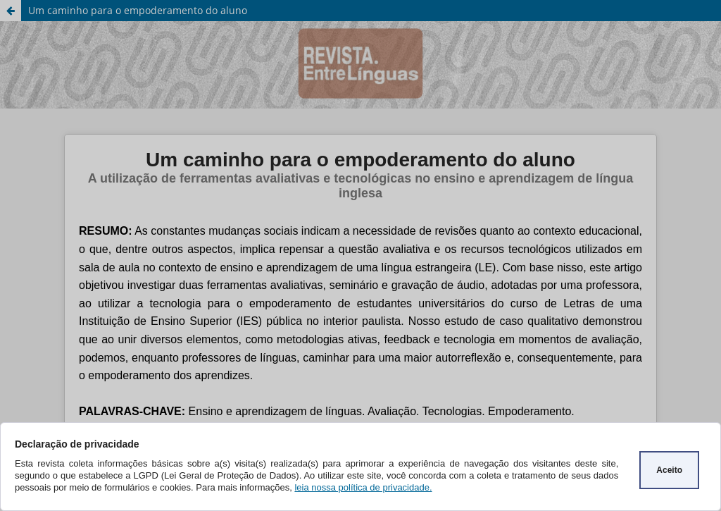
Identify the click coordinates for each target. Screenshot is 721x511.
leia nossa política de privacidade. (363, 487)
